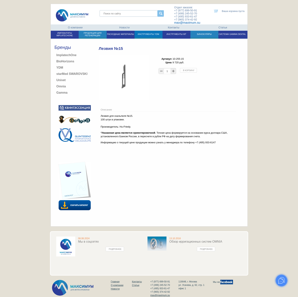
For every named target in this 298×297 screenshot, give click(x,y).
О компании (75, 27)
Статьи (222, 27)
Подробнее (115, 249)
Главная (115, 281)
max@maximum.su (187, 22)
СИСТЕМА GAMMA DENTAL (232, 34)
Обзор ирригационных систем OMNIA (195, 241)
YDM (59, 67)
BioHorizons (65, 61)
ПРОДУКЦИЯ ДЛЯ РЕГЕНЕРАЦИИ (92, 34)
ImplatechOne (66, 55)
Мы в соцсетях (88, 241)
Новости (124, 27)
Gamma (62, 92)
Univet (61, 80)
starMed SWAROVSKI (72, 73)
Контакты (173, 27)
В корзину (188, 70)
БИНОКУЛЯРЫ (204, 34)
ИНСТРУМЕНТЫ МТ (176, 34)
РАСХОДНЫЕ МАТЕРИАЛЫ (120, 34)
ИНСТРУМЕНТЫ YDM (148, 34)
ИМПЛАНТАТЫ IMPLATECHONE (64, 34)
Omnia (61, 86)
